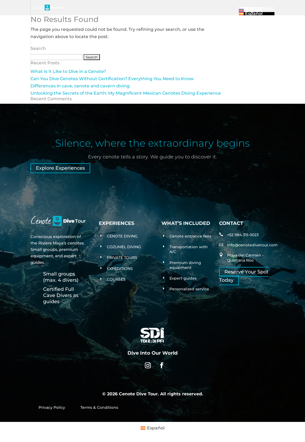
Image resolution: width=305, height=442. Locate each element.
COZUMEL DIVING (124, 246)
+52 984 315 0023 (243, 234)
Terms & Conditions (99, 407)
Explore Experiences (60, 168)
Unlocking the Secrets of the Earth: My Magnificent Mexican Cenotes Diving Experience (126, 93)
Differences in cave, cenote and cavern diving (80, 85)
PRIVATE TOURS (122, 257)
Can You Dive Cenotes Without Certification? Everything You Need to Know (112, 78)
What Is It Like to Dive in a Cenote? (68, 71)
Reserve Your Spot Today (243, 276)
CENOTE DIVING (122, 236)
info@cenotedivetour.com (252, 245)
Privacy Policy (52, 407)
